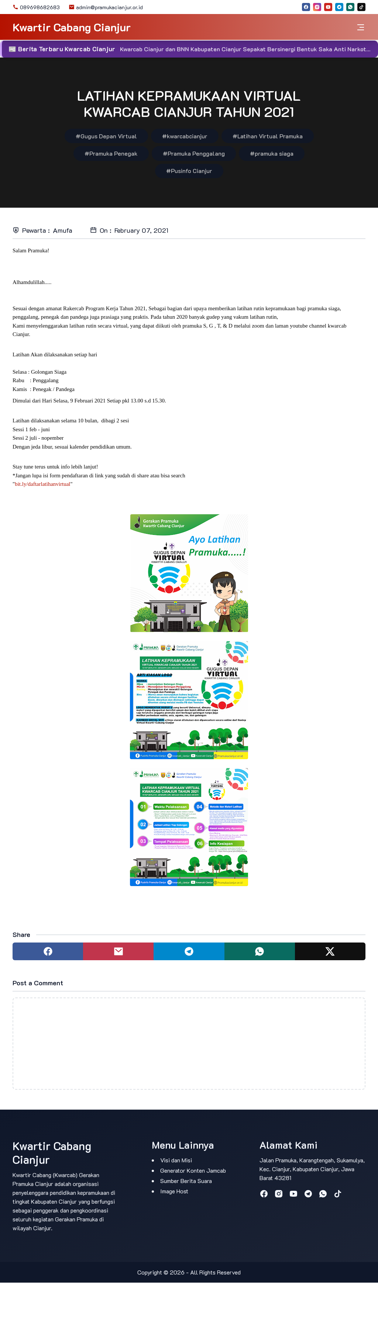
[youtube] (328, 7)
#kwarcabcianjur (184, 136)
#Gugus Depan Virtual (106, 136)
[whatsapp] (350, 7)
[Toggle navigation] (360, 27)
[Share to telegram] (189, 951)
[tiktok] (361, 7)
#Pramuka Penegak (111, 153)
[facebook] (306, 7)
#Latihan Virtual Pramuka (268, 136)
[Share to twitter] (330, 951)
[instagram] (317, 7)
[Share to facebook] (48, 951)
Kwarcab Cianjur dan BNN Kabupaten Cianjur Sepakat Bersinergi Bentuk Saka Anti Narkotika (247, 49)
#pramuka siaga (271, 153)
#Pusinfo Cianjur (189, 170)
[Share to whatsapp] (259, 951)
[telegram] (339, 7)
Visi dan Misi (176, 1160)
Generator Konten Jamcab (193, 1170)
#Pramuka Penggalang (194, 153)
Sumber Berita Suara (186, 1181)
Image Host (174, 1191)
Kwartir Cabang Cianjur (72, 27)
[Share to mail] (118, 951)
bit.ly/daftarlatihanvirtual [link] (42, 484)
